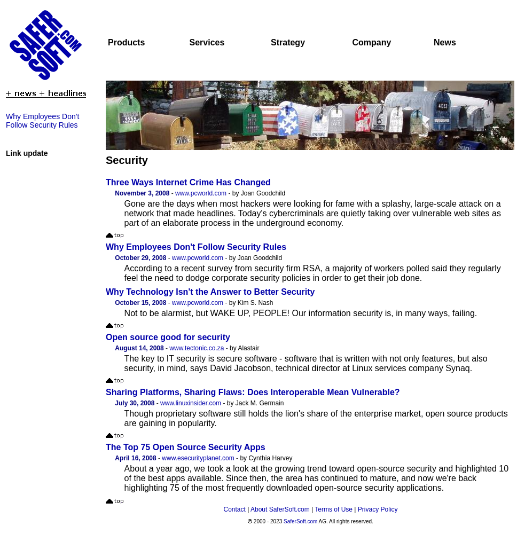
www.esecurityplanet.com (198, 458)
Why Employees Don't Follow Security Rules (42, 120)
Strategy (288, 42)
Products (126, 42)
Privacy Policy (378, 509)
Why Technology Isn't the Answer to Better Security (210, 291)
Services (207, 42)
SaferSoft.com (300, 521)
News (445, 42)
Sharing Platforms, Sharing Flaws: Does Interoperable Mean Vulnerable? (253, 392)
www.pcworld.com (200, 193)
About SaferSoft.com (280, 509)
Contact (235, 509)
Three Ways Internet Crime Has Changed (188, 182)
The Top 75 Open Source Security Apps (185, 447)
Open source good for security (168, 337)
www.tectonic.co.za (196, 348)
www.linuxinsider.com (190, 403)
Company (371, 42)
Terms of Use (333, 509)
